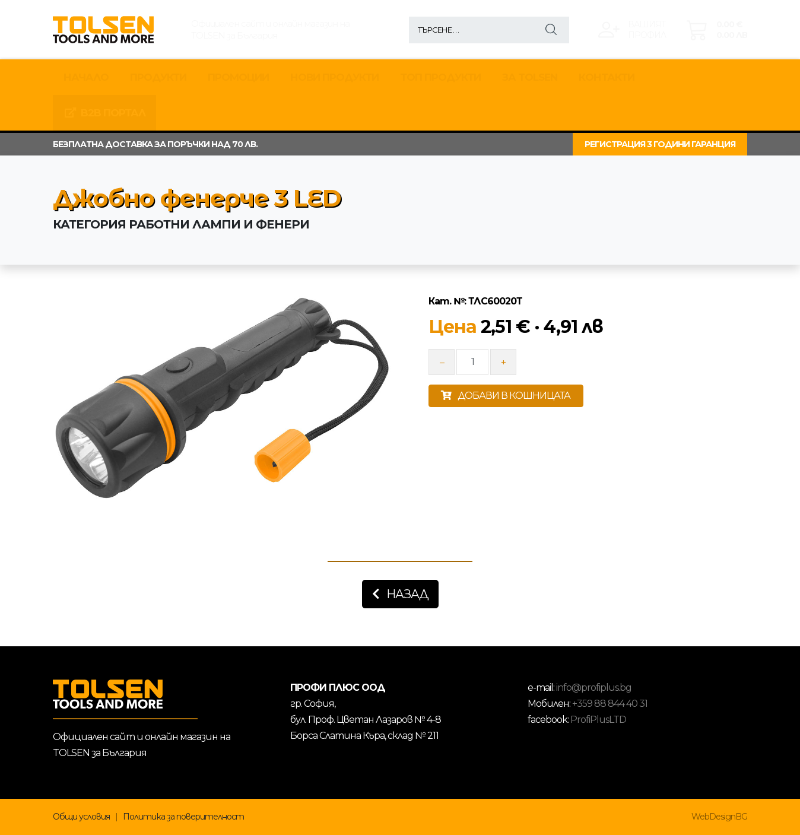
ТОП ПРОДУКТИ (440, 77)
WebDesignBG (719, 816)
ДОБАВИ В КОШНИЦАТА (505, 395)
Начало (86, 77)
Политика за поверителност (183, 816)
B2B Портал (104, 113)
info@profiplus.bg (593, 687)
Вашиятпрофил (647, 29)
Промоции (238, 77)
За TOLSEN (529, 77)
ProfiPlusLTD (598, 719)
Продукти (158, 77)
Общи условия (81, 816)
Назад (400, 594)
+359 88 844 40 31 (609, 703)
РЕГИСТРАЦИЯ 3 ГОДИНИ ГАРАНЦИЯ (660, 144)
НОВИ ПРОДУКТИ (334, 77)
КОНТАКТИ (606, 77)
